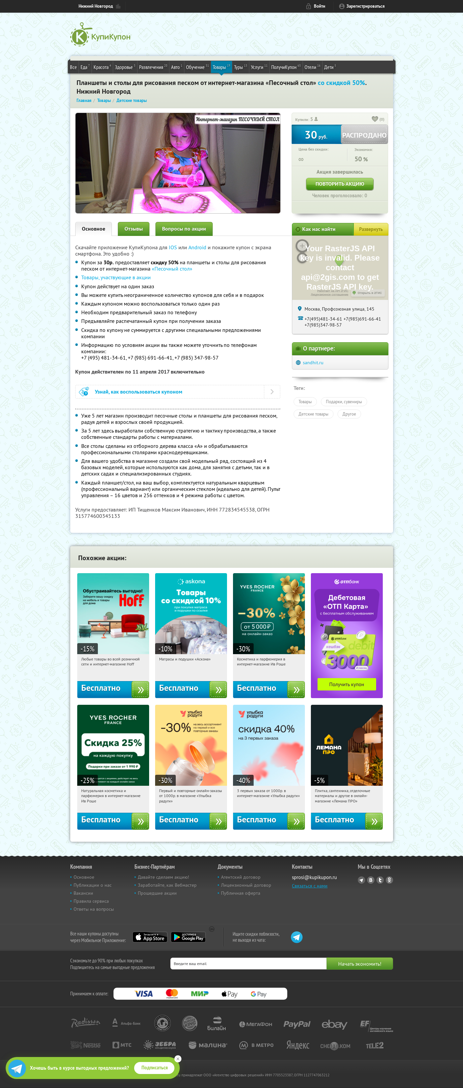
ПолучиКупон (286, 66)
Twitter (380, 880)
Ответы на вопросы (94, 909)
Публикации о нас (93, 885)
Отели (313, 66)
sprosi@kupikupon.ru (314, 877)
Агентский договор (241, 877)
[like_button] (375, 119)
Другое (349, 414)
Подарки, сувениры (344, 401)
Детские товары (314, 414)
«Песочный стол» (172, 268)
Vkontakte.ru (370, 880)
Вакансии (83, 893)
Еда (85, 66)
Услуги (259, 66)
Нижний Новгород (96, 6)
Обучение (197, 66)
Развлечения (153, 66)
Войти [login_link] (319, 6)
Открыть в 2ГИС (370, 293)
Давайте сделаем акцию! (163, 877)
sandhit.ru (313, 363)
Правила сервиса (91, 901)
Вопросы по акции (184, 228)
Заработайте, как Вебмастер (167, 885)
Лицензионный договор (246, 885)
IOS (173, 247)
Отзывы (133, 228)
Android (198, 247)
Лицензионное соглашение (329, 294)
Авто (176, 66)
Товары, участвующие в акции (116, 277)
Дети (330, 66)
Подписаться (154, 1068)
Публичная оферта (240, 893)
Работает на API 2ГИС (332, 291)
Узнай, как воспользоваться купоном (138, 391)
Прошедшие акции (157, 893)
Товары (221, 66)
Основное (93, 228)
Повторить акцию (340, 183)
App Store (149, 937)
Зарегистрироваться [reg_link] (366, 6)
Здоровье (125, 66)
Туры (240, 66)
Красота (102, 66)
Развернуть (371, 229)
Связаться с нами (310, 886)
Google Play (188, 937)
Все (73, 67)
